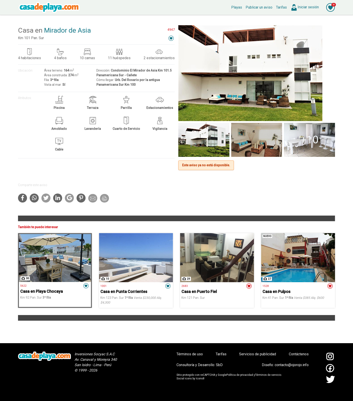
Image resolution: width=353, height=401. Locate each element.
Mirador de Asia (67, 30)
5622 (23, 285)
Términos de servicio (268, 374)
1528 (265, 286)
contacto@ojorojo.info (292, 365)
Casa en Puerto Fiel (199, 291)
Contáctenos (299, 354)
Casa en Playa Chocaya (41, 291)
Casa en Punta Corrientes (123, 291)
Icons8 (200, 378)
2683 (184, 286)
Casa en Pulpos (276, 291)
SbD (219, 365)
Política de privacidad (239, 374)
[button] (171, 38)
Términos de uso (189, 354)
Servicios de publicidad (257, 354)
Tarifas (221, 354)
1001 (103, 286)
